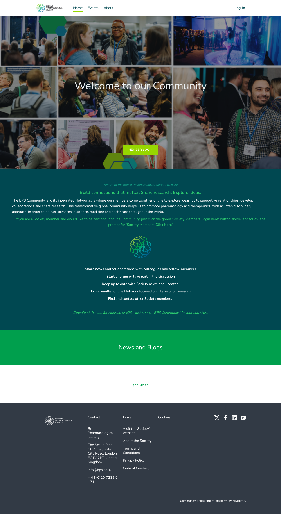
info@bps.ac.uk (100, 470)
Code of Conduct (136, 468)
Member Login (140, 150)
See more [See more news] (141, 385)
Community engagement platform (203, 501)
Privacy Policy (133, 460)
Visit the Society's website (137, 430)
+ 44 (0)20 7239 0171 (103, 479)
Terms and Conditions (131, 450)
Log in (240, 7)
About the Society (137, 440)
